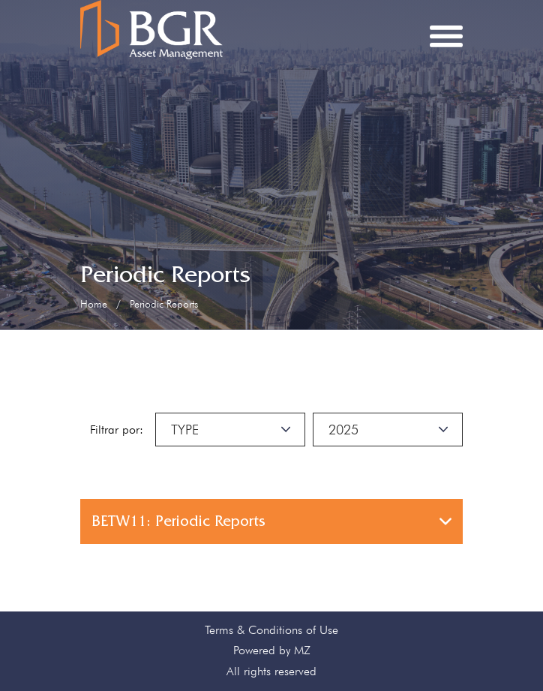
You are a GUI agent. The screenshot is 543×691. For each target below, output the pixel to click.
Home (93, 304)
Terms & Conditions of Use (271, 630)
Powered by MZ (271, 650)
